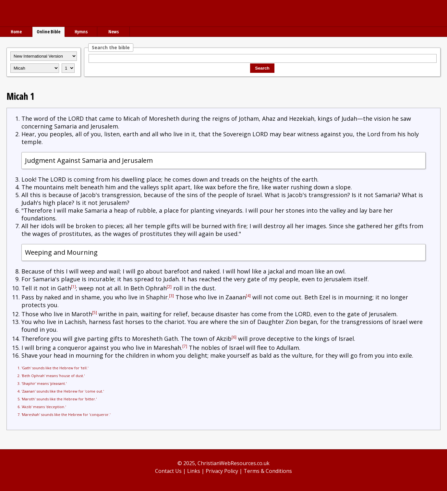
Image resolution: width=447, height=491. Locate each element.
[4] (248, 295)
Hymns (81, 31)
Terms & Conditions (268, 470)
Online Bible (48, 31)
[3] (171, 295)
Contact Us (168, 470)
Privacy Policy (222, 470)
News (113, 31)
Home (16, 31)
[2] (169, 286)
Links (193, 470)
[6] (234, 337)
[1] (73, 286)
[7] (184, 346)
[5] (94, 312)
